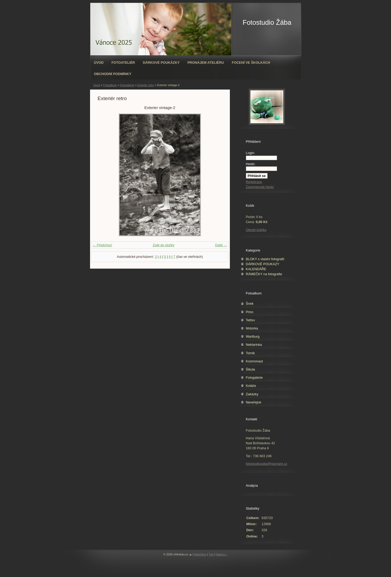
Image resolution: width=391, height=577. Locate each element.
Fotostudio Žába (267, 22)
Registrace (254, 182)
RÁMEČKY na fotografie (264, 274)
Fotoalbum (110, 85)
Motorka (252, 328)
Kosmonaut (254, 361)
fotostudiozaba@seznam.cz (266, 464)
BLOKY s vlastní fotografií (265, 259)
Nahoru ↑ (221, 554)
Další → (221, 245)
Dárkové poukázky (161, 63)
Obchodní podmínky (112, 74)
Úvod (99, 63)
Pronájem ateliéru (205, 63)
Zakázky (252, 394)
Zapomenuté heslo (260, 187)
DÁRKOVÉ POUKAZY (262, 264)
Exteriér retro (145, 85)
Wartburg (253, 336)
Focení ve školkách (251, 63)
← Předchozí (102, 245)
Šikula (250, 369)
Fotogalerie (127, 85)
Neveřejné (253, 402)
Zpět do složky (164, 245)
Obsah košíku (256, 230)
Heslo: (250, 164)
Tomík (250, 353)
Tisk (211, 554)
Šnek (250, 303)
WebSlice (200, 554)
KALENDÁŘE (256, 269)
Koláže (251, 386)
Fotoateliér (123, 63)
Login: (250, 153)
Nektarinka (254, 345)
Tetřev (250, 320)
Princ (250, 312)
